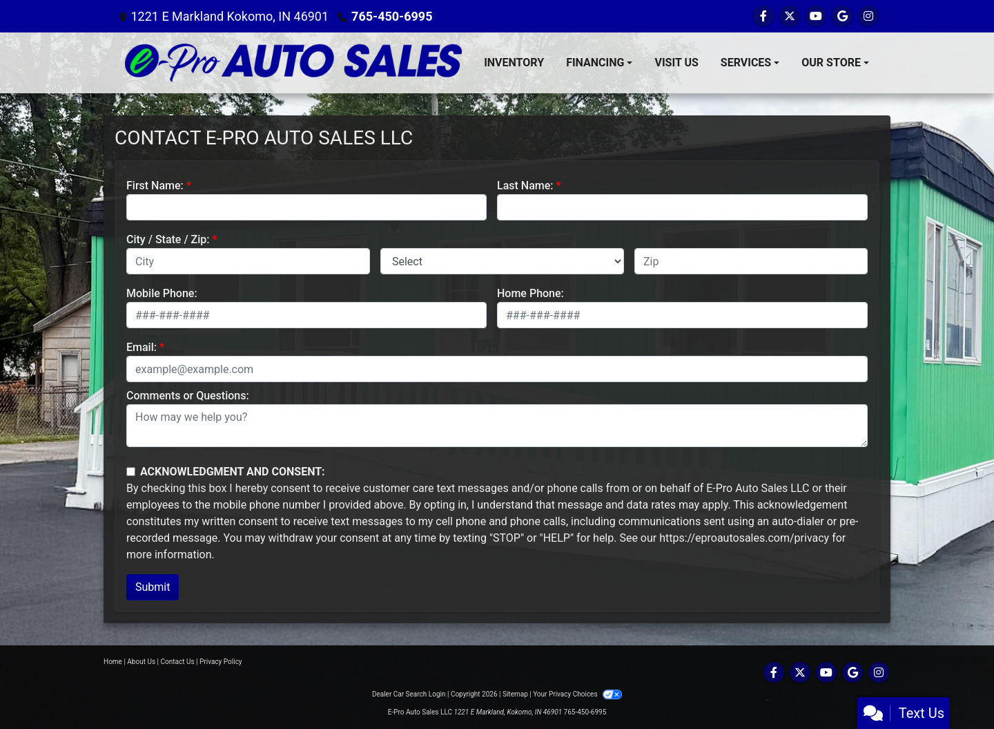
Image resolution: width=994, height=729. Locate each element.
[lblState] (502, 261)
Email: (141, 347)
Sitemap (515, 694)
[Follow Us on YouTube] (816, 16)
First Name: (155, 185)
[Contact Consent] (130, 471)
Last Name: (525, 185)
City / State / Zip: (168, 239)
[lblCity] (248, 261)
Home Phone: (530, 293)
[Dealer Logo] (293, 63)
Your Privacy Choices (577, 694)
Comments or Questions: (187, 395)
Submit (152, 587)
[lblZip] (751, 261)
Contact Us (178, 661)
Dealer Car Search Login (409, 694)
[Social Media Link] (868, 16)
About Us (141, 661)
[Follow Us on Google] (842, 16)
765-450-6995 (391, 16)
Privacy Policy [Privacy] (220, 661)
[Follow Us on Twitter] (789, 16)
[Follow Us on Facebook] (763, 16)
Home (113, 661)
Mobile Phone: (161, 293)
